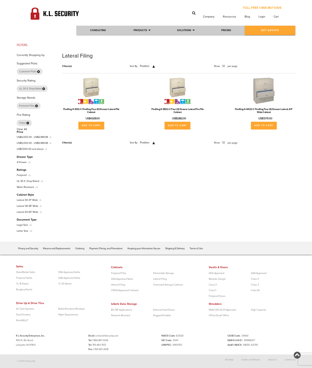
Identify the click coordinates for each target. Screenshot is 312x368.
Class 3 (213, 284)
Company (208, 16)
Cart (276, 16)
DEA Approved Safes (69, 272)
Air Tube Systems (25, 308)
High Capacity (258, 309)
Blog (247, 16)
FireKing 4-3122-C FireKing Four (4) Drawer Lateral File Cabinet (91, 111)
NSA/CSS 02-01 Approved (222, 309)
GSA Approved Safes (69, 278)
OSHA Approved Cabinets (125, 290)
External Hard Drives (164, 309)
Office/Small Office (219, 315)
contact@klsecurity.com (106, 335)
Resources (229, 16)
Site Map (229, 359)
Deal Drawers (23, 314)
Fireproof (22, 175)
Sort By (133, 66)
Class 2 (255, 284)
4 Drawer (22, 162)
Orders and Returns (250, 359)
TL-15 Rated (22, 283)
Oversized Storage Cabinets (168, 284)
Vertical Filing (118, 284)
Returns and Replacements (56, 248)
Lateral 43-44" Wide (27, 212)
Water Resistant (25, 187)
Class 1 (212, 290)
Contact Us (290, 359)
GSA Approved (258, 273)
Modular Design (217, 279)
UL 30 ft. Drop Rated (28, 181)
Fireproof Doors (217, 296)
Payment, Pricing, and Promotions (106, 248)
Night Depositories (68, 314)
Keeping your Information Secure (144, 248)
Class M (255, 290)
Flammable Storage (163, 273)
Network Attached (120, 315)
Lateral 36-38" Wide (27, 206)
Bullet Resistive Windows (71, 308)
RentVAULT (22, 320)
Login (261, 16)
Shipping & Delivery (175, 248)
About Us (272, 359)
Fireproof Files (118, 273)
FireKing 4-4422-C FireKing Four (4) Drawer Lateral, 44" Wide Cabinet (264, 111)
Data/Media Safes (25, 272)
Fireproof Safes (24, 278)
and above (30, 149)
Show (217, 66)
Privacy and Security (28, 248)
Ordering (79, 248)
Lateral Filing (160, 279)
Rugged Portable (162, 315)
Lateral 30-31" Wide (27, 200)
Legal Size (22, 225)
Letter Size (22, 231)
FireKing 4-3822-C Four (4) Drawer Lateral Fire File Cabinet (177, 111)
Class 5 (255, 279)
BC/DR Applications (121, 309)
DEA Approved (216, 273)
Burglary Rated (24, 289)
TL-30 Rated (64, 283)
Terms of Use (196, 248)
